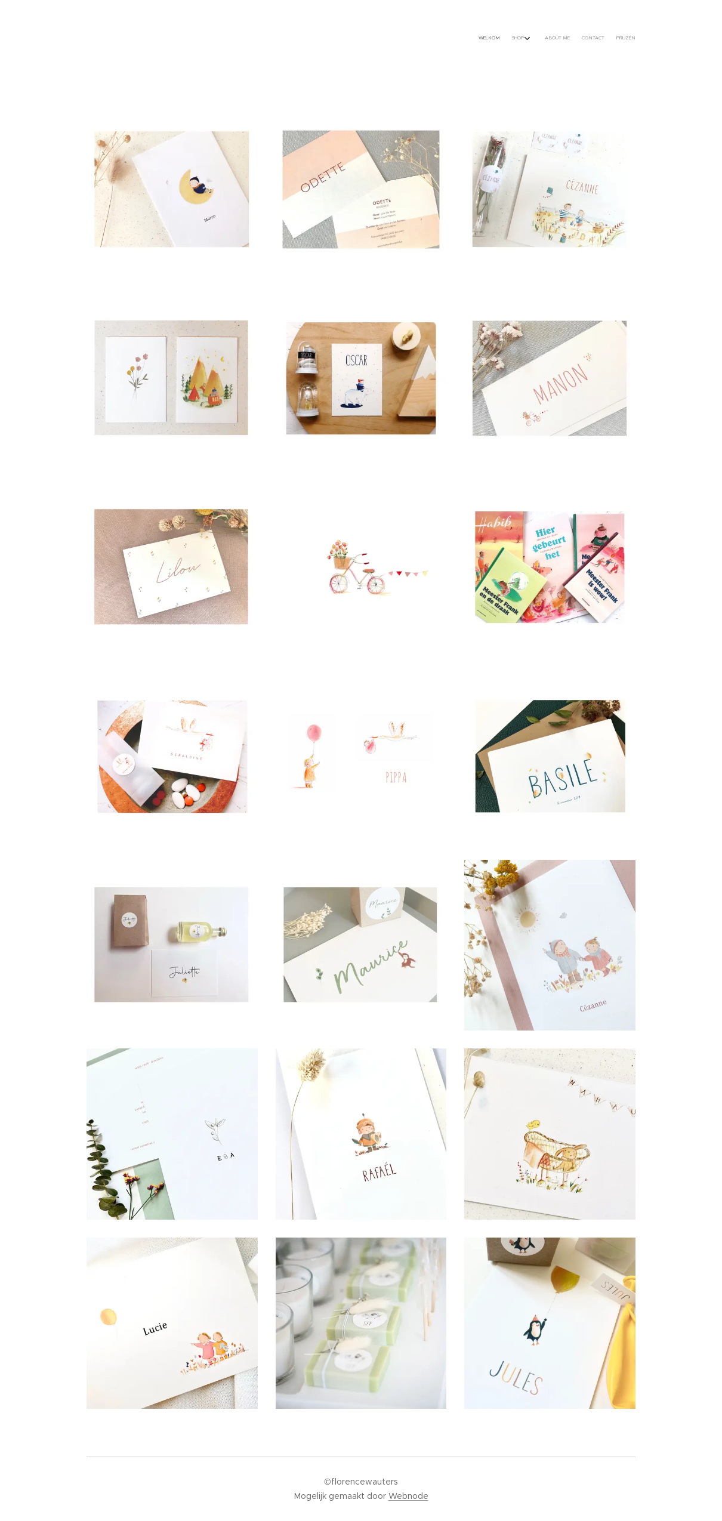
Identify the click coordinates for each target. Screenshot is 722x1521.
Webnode (408, 1496)
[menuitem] (580, 39)
